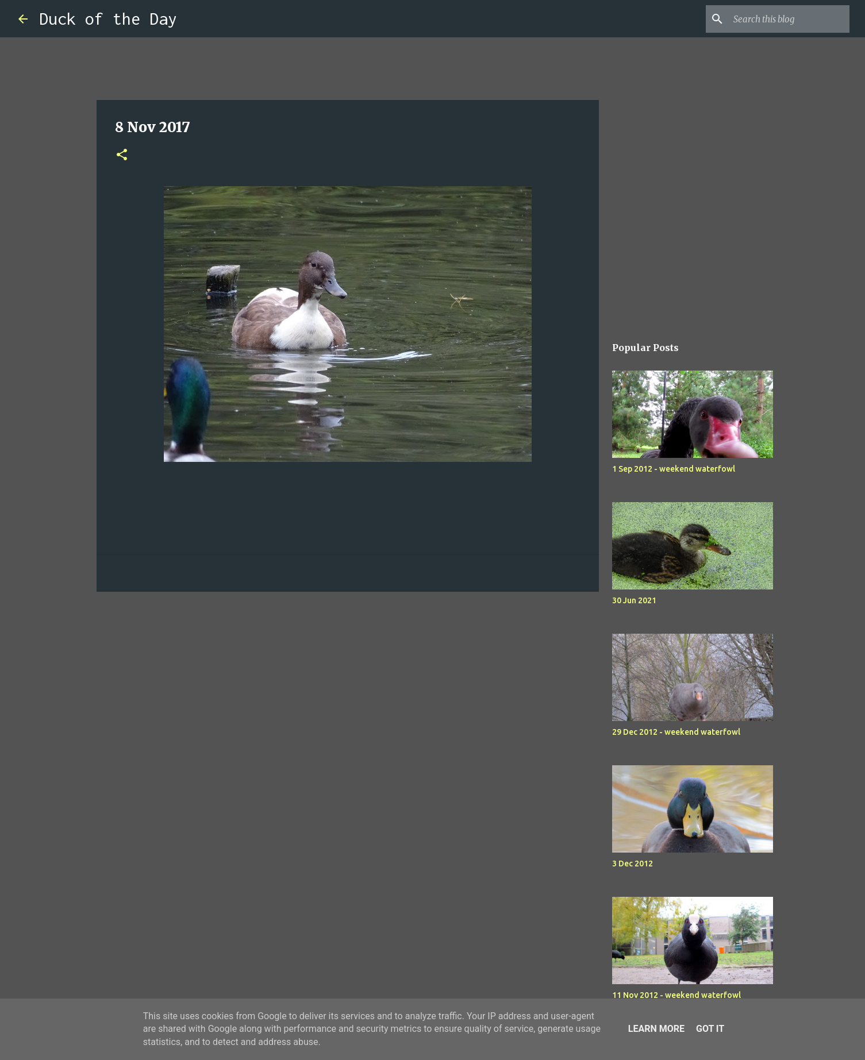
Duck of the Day (108, 18)
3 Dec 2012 (632, 863)
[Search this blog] (789, 19)
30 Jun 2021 (634, 600)
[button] (122, 155)
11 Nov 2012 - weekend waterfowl (676, 995)
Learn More (656, 1028)
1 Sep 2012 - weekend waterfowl (673, 468)
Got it (710, 1028)
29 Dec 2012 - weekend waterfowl (676, 732)
